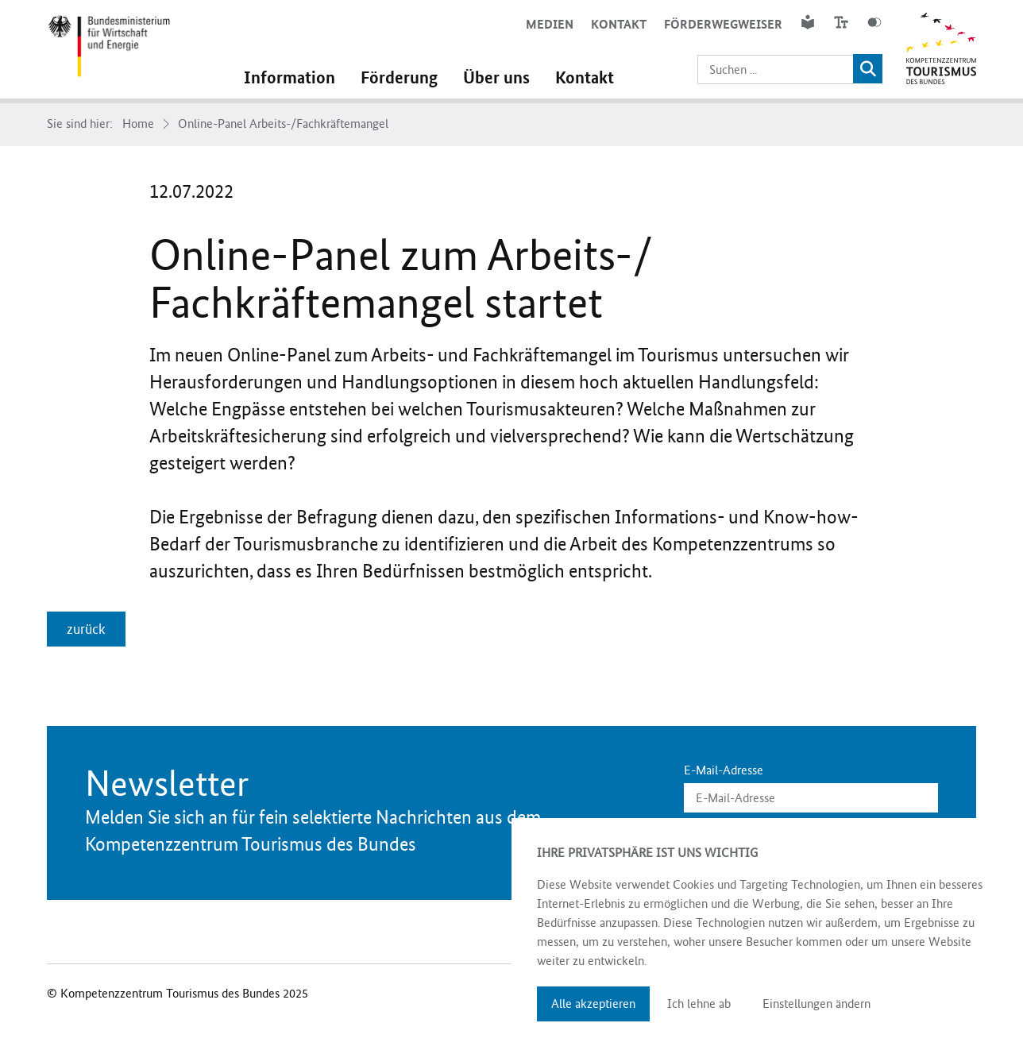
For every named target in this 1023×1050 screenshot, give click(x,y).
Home (138, 124)
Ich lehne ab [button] (699, 1003)
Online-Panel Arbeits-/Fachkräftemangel (283, 124)
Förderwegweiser (723, 24)
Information (289, 78)
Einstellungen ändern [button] (816, 1003)
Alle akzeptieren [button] (593, 1003)
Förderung (399, 78)
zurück (86, 629)
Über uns (496, 78)
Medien (549, 24)
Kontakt (619, 24)
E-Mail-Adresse (723, 770)
